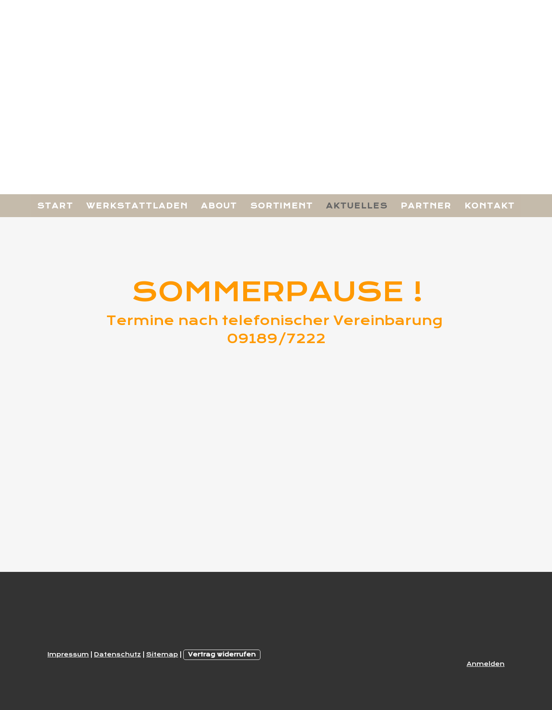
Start (55, 206)
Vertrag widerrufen (222, 654)
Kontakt (489, 206)
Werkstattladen (137, 206)
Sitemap (162, 654)
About (219, 206)
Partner (426, 206)
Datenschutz (117, 654)
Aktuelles (357, 206)
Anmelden (486, 663)
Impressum (68, 654)
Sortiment (281, 206)
